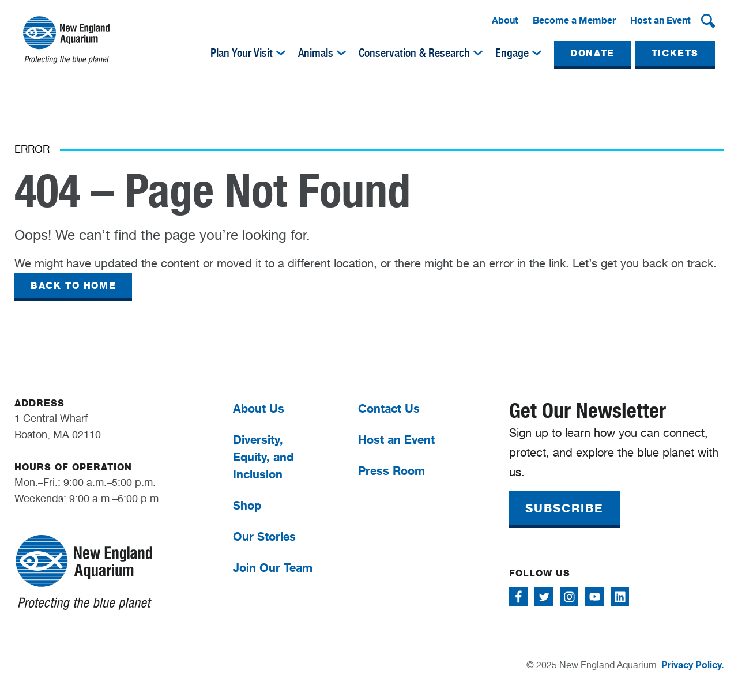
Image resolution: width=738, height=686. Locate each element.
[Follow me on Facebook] (518, 596)
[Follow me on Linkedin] (620, 596)
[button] (708, 21)
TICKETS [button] (675, 53)
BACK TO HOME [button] (73, 285)
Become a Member (574, 20)
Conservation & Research (414, 53)
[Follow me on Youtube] (594, 596)
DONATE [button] (592, 53)
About (505, 20)
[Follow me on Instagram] (569, 596)
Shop (247, 505)
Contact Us (389, 408)
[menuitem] (505, 21)
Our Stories (264, 536)
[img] (281, 53)
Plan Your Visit (241, 53)
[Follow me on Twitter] (543, 596)
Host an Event (660, 20)
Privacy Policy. (692, 664)
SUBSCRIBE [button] (564, 508)
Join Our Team (272, 567)
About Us (258, 408)
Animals (315, 53)
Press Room (391, 470)
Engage (512, 53)
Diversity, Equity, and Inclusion (263, 456)
